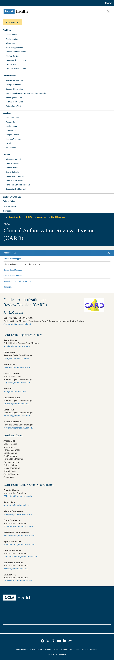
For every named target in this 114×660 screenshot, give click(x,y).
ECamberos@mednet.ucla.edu (18, 526)
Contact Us (7, 211)
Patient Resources (10, 76)
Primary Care (11, 122)
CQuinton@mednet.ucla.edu (17, 382)
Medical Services (12, 56)
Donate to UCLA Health (15, 176)
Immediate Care (12, 118)
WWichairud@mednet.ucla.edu (18, 428)
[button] (57, 197)
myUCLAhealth (9, 206)
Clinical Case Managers (13, 270)
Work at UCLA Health (14, 180)
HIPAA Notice (22, 649)
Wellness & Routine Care (16, 69)
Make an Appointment (14, 48)
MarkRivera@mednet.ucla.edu (18, 581)
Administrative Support (12, 259)
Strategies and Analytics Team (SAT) (18, 281)
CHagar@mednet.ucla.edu (16, 358)
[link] (42, 641)
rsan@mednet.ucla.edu (15, 391)
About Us (41, 217)
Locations (7, 113)
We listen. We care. (89, 649)
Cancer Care (11, 131)
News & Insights (12, 163)
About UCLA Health (13, 159)
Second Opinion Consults (16, 52)
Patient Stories (12, 168)
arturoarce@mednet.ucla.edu (17, 505)
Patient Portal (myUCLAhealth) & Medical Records (26, 93)
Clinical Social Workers (13, 276)
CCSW (29, 217)
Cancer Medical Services (16, 60)
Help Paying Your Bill (14, 97)
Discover (6, 154)
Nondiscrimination (52, 649)
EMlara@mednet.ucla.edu (16, 568)
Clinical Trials (11, 65)
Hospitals (9, 143)
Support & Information (14, 89)
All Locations (11, 148)
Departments (15, 217)
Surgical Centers (12, 135)
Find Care (7, 30)
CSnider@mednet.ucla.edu (16, 403)
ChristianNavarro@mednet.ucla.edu (21, 556)
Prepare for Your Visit (14, 80)
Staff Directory (58, 217)
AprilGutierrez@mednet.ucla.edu (19, 544)
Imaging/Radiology (13, 139)
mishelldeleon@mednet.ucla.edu (19, 535)
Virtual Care (10, 43)
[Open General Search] (108, 3)
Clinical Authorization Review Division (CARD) (22, 264)
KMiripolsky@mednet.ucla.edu (18, 514)
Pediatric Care (11, 126)
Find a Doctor (11, 35)
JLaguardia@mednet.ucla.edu (18, 324)
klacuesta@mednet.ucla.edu (17, 367)
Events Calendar (12, 172)
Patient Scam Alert (13, 106)
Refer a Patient (9, 201)
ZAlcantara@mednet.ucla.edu (18, 496)
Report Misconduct (71, 649)
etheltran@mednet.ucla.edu (17, 416)
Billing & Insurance (13, 85)
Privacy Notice (36, 649)
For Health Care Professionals (18, 185)
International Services (14, 102)
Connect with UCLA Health (16, 189)
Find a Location (12, 39)
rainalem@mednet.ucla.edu (17, 346)
